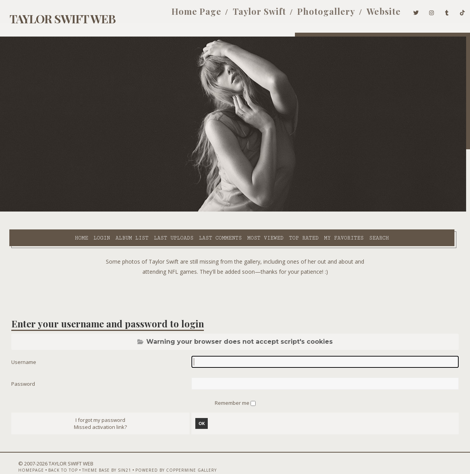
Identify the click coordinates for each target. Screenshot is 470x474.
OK (201, 406)
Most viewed (205, 210)
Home (21, 210)
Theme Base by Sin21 (93, 453)
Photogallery (315, 15)
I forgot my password (98, 403)
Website (372, 15)
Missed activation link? (97, 410)
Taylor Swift (247, 15)
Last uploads (113, 210)
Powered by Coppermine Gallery (162, 453)
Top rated (243, 210)
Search (319, 210)
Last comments (160, 210)
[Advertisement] (235, 276)
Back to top (49, 453)
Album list (71, 210)
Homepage (17, 453)
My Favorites (283, 210)
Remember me (233, 385)
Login (41, 210)
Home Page (185, 15)
